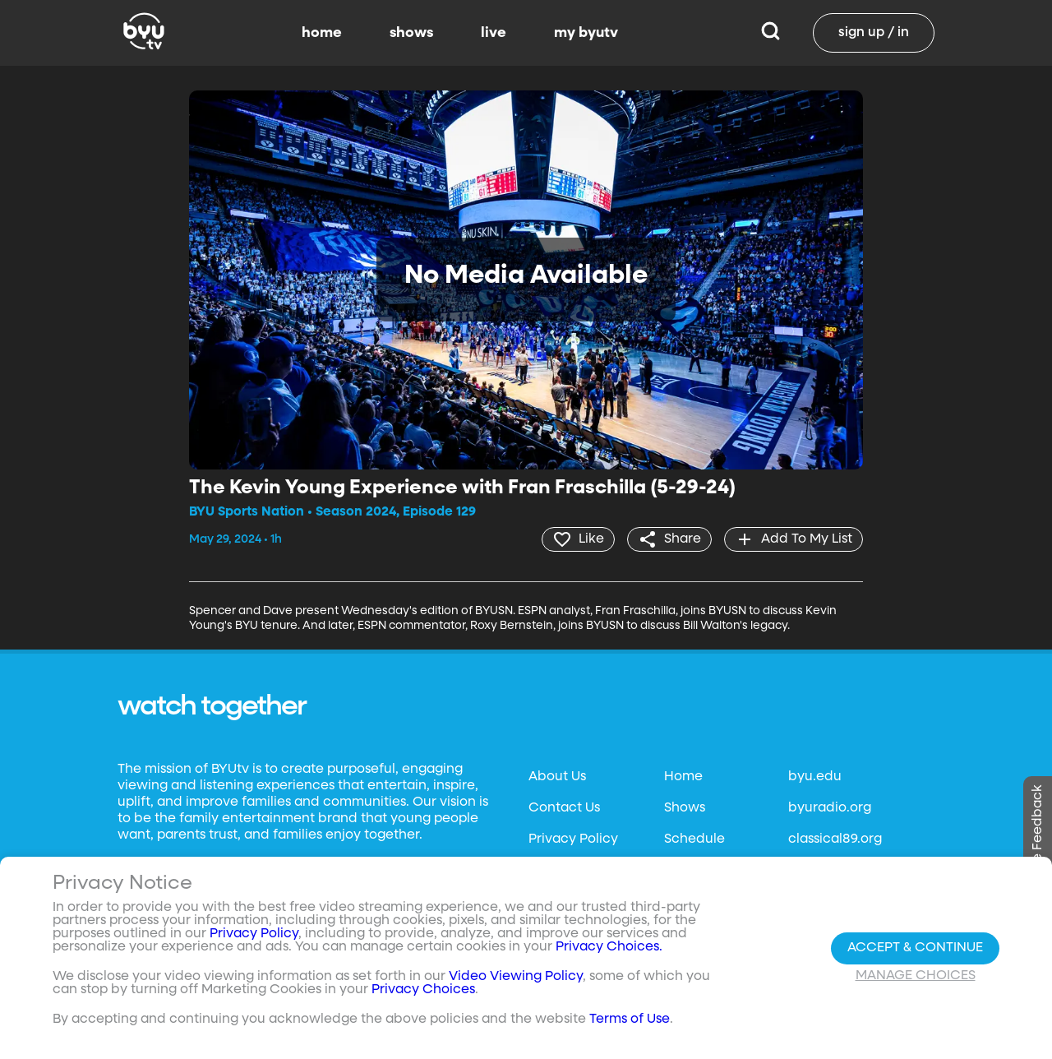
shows (411, 32)
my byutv (586, 32)
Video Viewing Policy (516, 976)
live (493, 32)
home (322, 32)
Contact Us (564, 808)
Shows (684, 808)
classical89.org (835, 839)
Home (683, 777)
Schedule (694, 839)
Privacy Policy (573, 839)
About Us (557, 777)
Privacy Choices (423, 990)
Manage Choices (916, 976)
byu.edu (815, 777)
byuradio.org (829, 808)
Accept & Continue (915, 948)
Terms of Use (629, 1019)
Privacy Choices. (609, 947)
